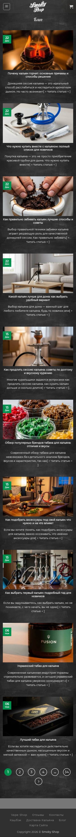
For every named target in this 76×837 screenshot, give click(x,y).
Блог (62, 820)
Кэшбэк (15, 820)
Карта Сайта (38, 825)
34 (67, 772)
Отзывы (38, 815)
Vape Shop (19, 815)
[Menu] (6, 6)
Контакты (56, 815)
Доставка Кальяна (40, 820)
